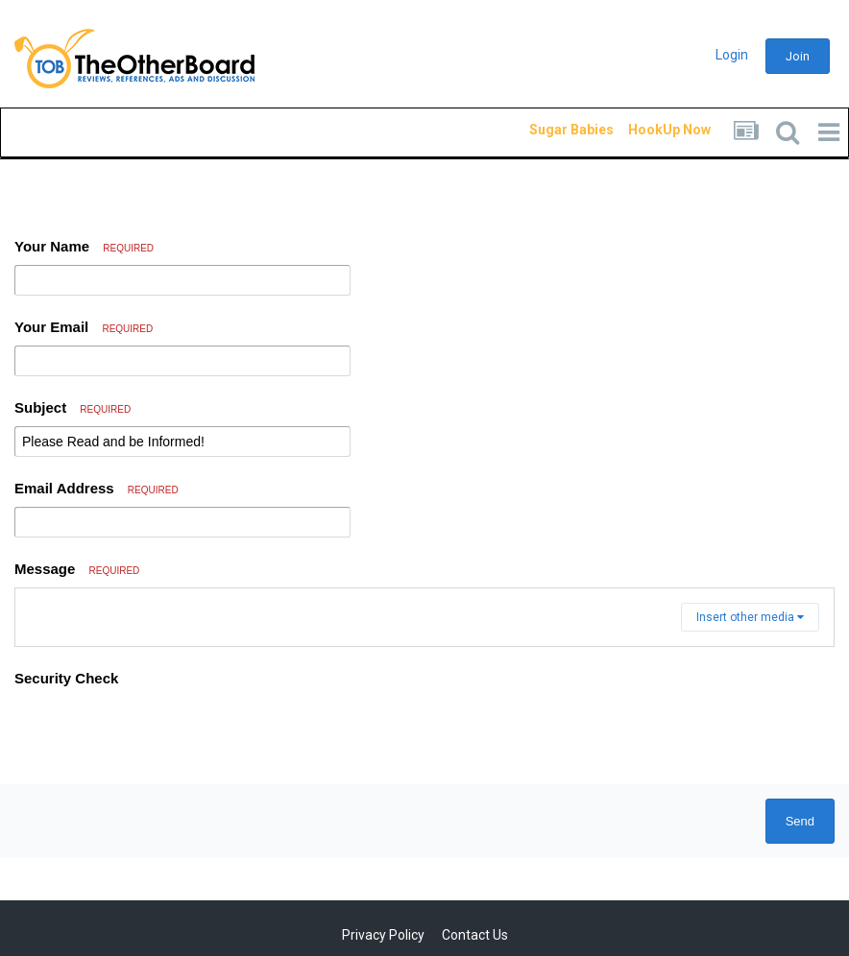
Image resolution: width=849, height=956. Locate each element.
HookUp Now (647, 129)
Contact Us (475, 935)
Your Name (84, 246)
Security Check (66, 678)
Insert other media (750, 617)
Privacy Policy (383, 935)
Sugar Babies (548, 129)
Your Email (83, 327)
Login (732, 54)
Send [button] (800, 821)
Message (76, 569)
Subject (72, 407)
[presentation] (160, 732)
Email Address (96, 488)
